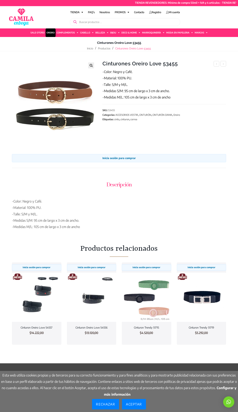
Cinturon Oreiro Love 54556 (91, 327)
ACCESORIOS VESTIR (126, 114)
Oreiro (176, 114)
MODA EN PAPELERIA (179, 33)
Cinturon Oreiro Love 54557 (36, 327)
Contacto (139, 12)
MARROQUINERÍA (153, 33)
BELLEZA (101, 33)
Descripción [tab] (119, 185)
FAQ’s (91, 12)
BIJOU (115, 33)
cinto (116, 119)
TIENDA (76, 12)
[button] (91, 65)
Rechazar (105, 404)
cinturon (124, 119)
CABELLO (87, 33)
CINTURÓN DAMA (162, 114)
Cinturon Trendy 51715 (146, 327)
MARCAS (201, 33)
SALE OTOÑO (37, 32)
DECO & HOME (130, 33)
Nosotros (104, 12)
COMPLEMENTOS (67, 33)
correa (133, 119)
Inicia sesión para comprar (119, 158)
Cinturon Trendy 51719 (201, 327)
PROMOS (122, 12)
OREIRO (50, 32)
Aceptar (134, 404)
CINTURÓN (145, 114)
